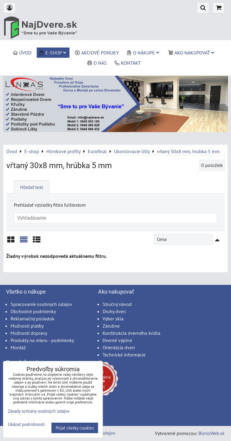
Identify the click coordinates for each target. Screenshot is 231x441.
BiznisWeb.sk (212, 433)
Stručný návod (117, 304)
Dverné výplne (117, 340)
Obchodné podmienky (33, 311)
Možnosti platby (27, 326)
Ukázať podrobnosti (26, 424)
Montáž (18, 347)
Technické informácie (124, 355)
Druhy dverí (114, 311)
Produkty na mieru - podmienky (42, 340)
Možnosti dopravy (29, 333)
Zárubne (111, 326)
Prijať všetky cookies (75, 428)
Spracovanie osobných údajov (41, 304)
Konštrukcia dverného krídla (131, 333)
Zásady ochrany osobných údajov (38, 411)
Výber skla (113, 319)
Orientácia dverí (119, 347)
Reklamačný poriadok (32, 319)
